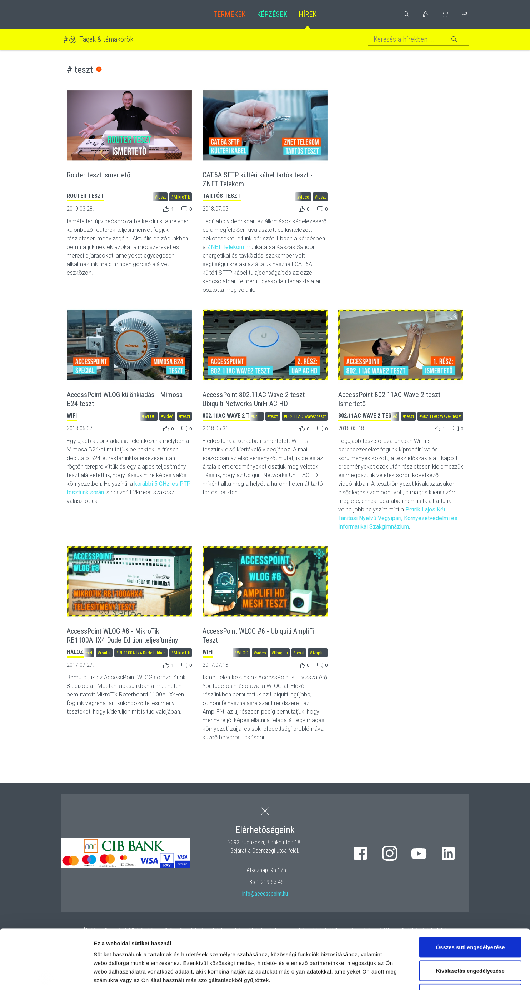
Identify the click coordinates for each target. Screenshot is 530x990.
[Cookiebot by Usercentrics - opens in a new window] (46, 976)
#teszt (160, 197)
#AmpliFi (318, 652)
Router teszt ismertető (98, 175)
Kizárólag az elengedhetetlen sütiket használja (470, 938)
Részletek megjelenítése (406, 976)
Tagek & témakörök (106, 39)
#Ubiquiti (279, 652)
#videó (303, 197)
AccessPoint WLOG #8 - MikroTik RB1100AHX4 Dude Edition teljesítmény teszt (122, 640)
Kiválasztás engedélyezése (470, 911)
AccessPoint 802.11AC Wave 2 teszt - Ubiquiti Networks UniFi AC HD (255, 399)
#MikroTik (180, 197)
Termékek (229, 14)
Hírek (307, 14)
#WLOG (149, 416)
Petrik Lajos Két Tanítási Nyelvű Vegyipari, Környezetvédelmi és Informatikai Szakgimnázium (398, 518)
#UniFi (256, 416)
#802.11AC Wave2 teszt (305, 416)
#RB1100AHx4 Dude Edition (141, 652)
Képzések (272, 14)
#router (104, 652)
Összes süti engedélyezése (470, 888)
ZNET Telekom (225, 247)
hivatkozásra (218, 938)
